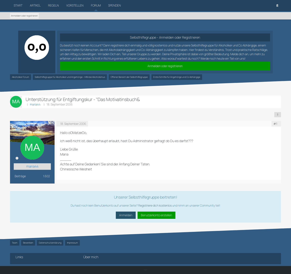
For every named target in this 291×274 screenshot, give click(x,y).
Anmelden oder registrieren (24, 15)
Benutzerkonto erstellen (156, 215)
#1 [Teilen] (275, 124)
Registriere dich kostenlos (155, 205)
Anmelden (125, 215)
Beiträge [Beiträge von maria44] (20, 176)
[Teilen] (277, 114)
